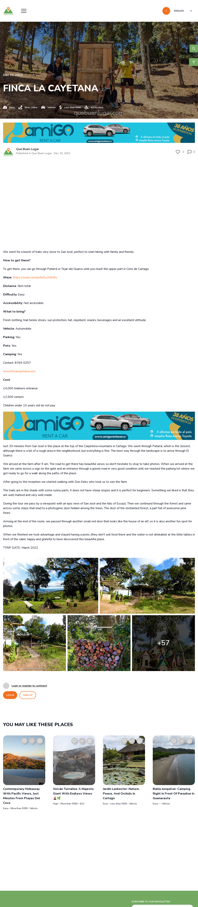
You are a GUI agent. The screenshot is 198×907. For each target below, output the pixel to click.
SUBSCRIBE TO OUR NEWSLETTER (150, 901)
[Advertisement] (99, 878)
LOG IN (10, 695)
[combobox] (183, 11)
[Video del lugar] (99, 201)
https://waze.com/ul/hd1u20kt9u (35, 277)
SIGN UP (27, 695)
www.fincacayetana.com (19, 371)
